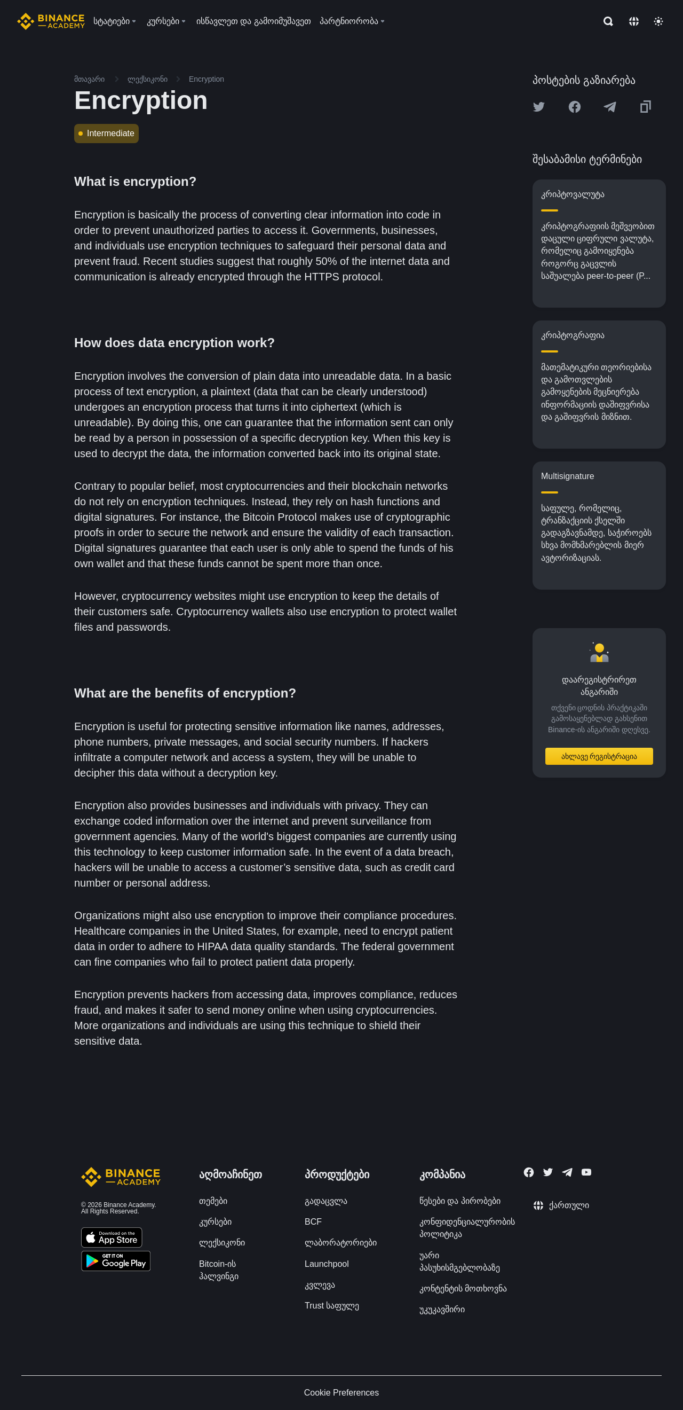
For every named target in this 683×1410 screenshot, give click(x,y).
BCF (313, 1221)
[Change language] (634, 21)
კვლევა (320, 1284)
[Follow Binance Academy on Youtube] (586, 1172)
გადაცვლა (326, 1200)
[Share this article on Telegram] (609, 106)
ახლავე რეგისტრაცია (599, 756)
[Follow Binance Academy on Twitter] (548, 1172)
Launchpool (327, 1263)
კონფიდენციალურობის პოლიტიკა (467, 1228)
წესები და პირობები (460, 1200)
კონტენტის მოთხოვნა (463, 1288)
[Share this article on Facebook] (574, 106)
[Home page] (51, 21)
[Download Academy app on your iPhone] (111, 1239)
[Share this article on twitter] (539, 106)
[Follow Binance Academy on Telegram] (567, 1172)
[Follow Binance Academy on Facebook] (528, 1172)
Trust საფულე (332, 1305)
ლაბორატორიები (341, 1242)
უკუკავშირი (442, 1309)
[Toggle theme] (658, 21)
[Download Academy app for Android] (115, 1262)
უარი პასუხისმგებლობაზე (459, 1261)
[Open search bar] (605, 21)
